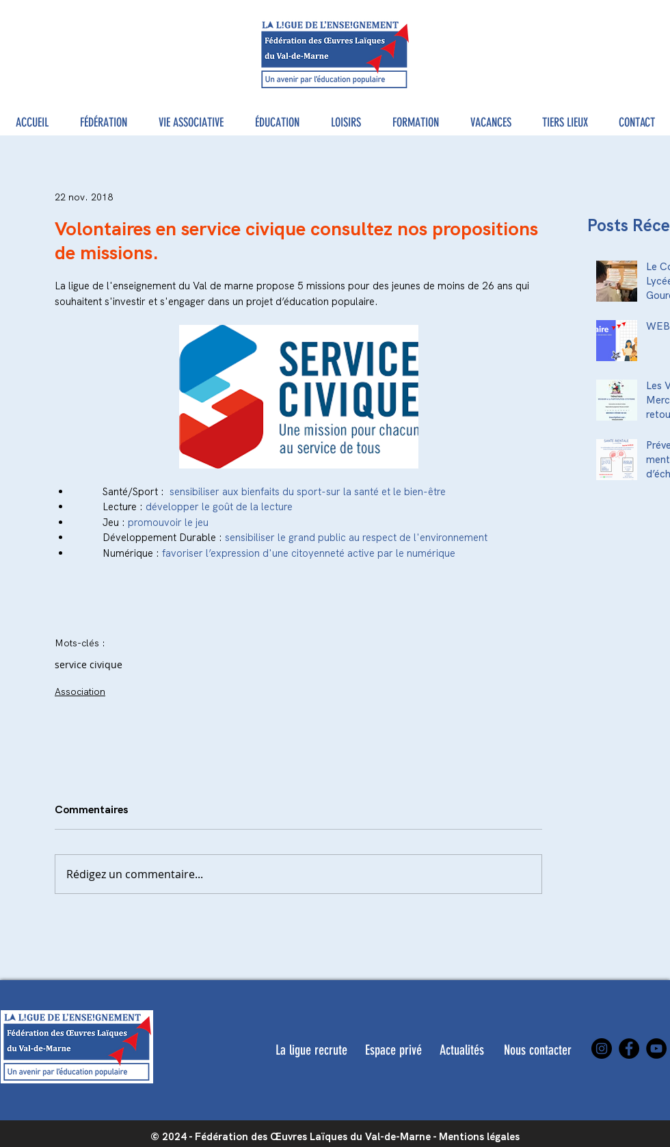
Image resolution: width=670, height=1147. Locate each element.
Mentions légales (479, 1137)
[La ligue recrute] (311, 1050)
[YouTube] (656, 1048)
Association (80, 691)
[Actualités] (462, 1050)
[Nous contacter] (537, 1050)
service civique (88, 664)
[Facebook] (629, 1048)
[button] (103, 122)
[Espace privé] (393, 1050)
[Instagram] (601, 1048)
